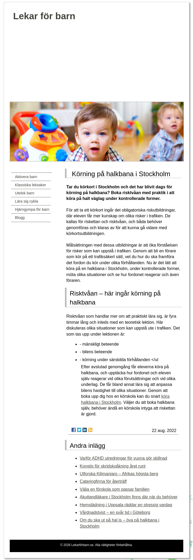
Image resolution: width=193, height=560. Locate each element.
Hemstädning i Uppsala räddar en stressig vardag (126, 505)
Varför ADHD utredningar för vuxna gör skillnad (123, 458)
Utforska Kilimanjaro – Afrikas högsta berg (119, 473)
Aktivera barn (26, 177)
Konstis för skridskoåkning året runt (112, 466)
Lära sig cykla (26, 201)
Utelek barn (24, 193)
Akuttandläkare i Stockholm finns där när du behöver (128, 497)
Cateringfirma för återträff (103, 481)
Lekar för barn (44, 16)
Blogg (20, 217)
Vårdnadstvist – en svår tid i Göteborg (115, 512)
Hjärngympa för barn (32, 209)
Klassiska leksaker (30, 185)
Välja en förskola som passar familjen (114, 489)
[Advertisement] (97, 62)
